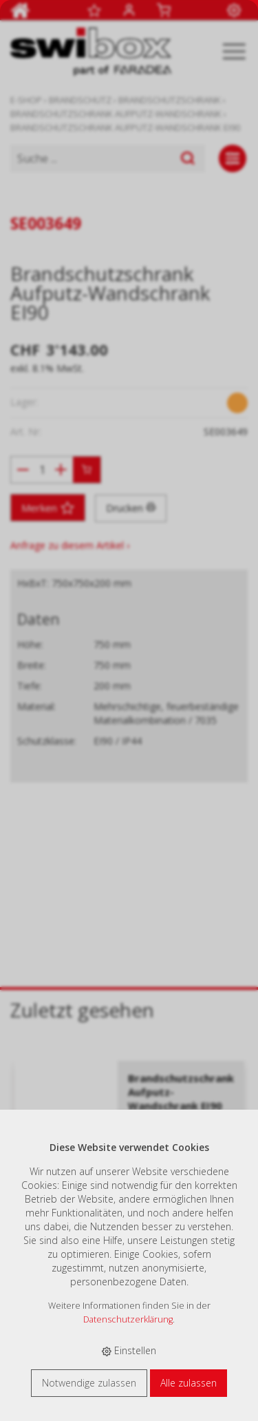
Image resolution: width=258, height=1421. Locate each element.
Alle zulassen (188, 1382)
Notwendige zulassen (89, 1382)
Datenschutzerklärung (128, 1319)
